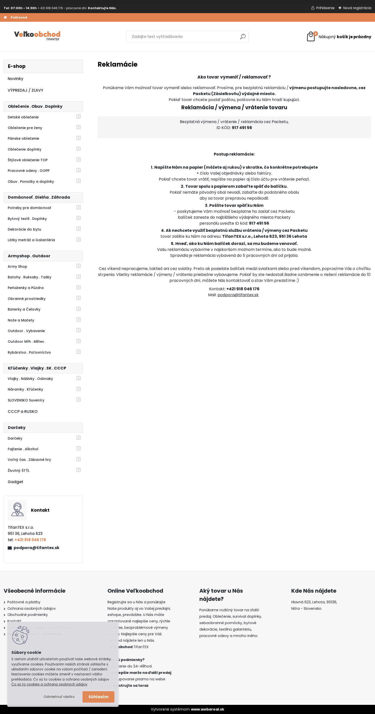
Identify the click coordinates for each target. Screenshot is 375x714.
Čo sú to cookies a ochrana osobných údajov (49, 684)
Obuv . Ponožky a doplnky (31, 181)
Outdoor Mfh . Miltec (26, 341)
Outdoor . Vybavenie (26, 330)
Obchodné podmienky (27, 614)
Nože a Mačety (21, 320)
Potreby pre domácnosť (29, 207)
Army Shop (17, 266)
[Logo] (38, 36)
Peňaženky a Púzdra (26, 287)
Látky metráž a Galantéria (31, 240)
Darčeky (15, 438)
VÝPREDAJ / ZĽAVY (25, 90)
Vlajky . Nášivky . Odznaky (30, 378)
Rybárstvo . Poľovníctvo (29, 352)
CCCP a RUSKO (23, 411)
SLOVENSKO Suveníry (26, 400)
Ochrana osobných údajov (31, 608)
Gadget (15, 482)
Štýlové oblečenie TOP (28, 160)
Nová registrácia (357, 7)
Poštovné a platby (23, 602)
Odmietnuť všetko (59, 696)
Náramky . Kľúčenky (25, 389)
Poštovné (19, 17)
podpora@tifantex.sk (36, 548)
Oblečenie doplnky (24, 149)
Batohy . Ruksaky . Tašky (29, 277)
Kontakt (14, 621)
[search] (243, 38)
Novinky (15, 78)
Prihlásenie (325, 7)
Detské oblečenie (23, 117)
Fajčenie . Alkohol (23, 449)
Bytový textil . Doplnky (27, 218)
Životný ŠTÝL (18, 470)
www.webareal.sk (207, 709)
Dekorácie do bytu (24, 229)
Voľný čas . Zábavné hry (29, 459)
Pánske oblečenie (23, 138)
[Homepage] (5, 17)
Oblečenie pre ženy (25, 127)
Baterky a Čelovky (24, 309)
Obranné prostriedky (27, 298)
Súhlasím (98, 697)
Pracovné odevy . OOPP (29, 170)
